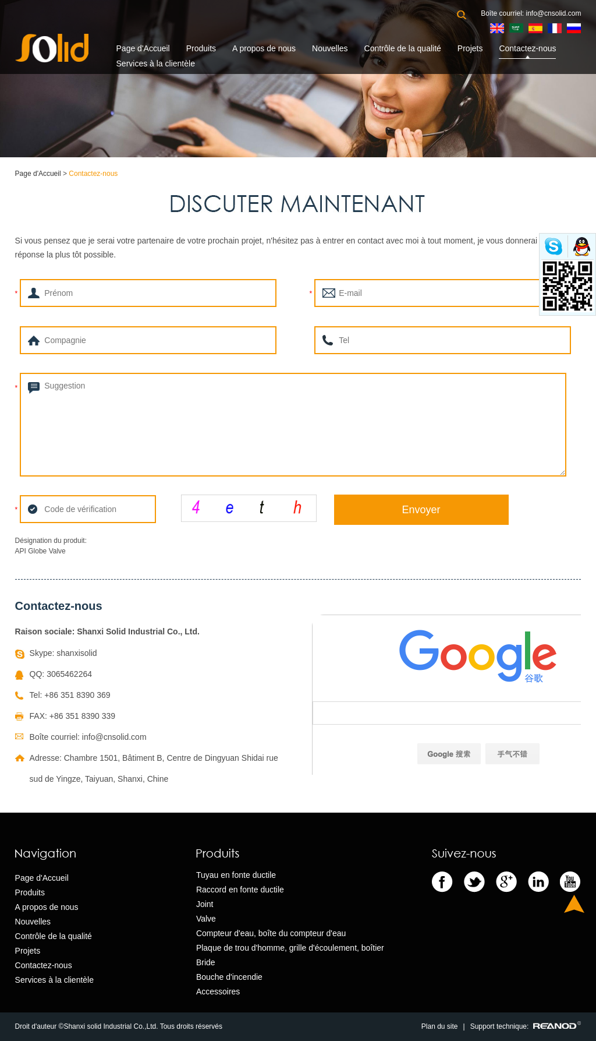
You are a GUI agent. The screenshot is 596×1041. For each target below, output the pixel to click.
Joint (205, 904)
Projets (470, 48)
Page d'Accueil (143, 48)
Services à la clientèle (155, 63)
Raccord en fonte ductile (240, 889)
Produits (201, 48)
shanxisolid (76, 653)
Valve (206, 918)
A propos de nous (264, 48)
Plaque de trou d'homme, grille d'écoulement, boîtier (290, 947)
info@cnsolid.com (553, 13)
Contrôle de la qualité (402, 48)
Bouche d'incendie (229, 977)
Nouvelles (329, 48)
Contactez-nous (527, 48)
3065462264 (69, 674)
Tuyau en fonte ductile (236, 875)
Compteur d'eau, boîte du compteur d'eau (271, 933)
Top (574, 904)
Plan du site (439, 1026)
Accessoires (218, 991)
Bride (205, 962)
